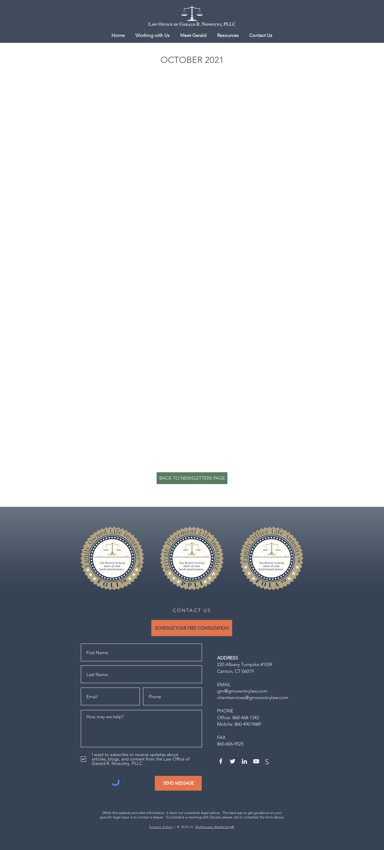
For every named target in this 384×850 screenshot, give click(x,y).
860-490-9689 (247, 724)
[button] (228, 35)
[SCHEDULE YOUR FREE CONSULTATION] (191, 628)
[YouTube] (256, 761)
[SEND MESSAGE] (178, 783)
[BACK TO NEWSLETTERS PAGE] (192, 478)
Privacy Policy (161, 827)
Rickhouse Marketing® (215, 827)
